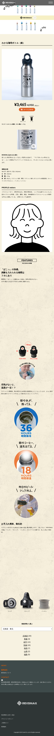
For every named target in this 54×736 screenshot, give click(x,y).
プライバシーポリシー (7, 719)
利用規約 (3, 726)
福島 (25, 654)
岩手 (25, 642)
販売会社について (6, 672)
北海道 (25, 636)
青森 (25, 639)
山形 (25, 651)
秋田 (25, 648)
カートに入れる (28, 109)
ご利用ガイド (4, 722)
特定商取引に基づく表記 (7, 715)
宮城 (25, 645)
